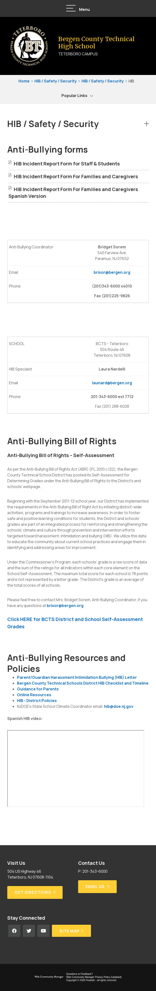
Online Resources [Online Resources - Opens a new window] (34, 694)
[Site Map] (71, 931)
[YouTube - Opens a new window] (43, 931)
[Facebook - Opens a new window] (14, 931)
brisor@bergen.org (112, 272)
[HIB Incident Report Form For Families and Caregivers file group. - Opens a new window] (76, 176)
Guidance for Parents (38, 689)
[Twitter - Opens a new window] (29, 931)
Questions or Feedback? (79, 974)
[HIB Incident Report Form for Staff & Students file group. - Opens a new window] (67, 163)
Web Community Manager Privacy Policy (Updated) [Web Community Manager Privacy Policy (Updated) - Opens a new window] (94, 977)
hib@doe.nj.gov (118, 706)
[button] (78, 8)
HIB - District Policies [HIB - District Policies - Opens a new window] (37, 700)
